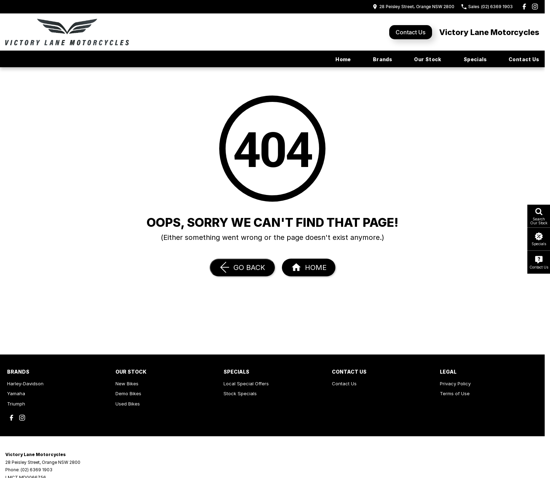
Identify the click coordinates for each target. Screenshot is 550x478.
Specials (475, 59)
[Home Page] (308, 267)
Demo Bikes (128, 393)
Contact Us (411, 32)
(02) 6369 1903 (36, 469)
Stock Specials (240, 393)
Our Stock (428, 59)
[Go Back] (242, 267)
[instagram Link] (535, 6)
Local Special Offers (246, 383)
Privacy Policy (455, 383)
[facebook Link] (524, 6)
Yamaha (16, 393)
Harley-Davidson (25, 383)
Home (343, 59)
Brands (382, 59)
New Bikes (126, 383)
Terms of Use (455, 393)
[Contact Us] (413, 6)
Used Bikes (127, 404)
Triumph (16, 404)
